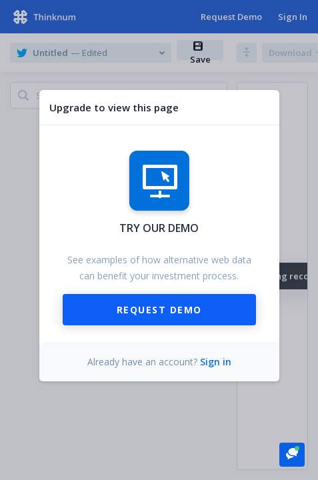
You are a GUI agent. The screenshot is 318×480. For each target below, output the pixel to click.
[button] (292, 453)
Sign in (215, 361)
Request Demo (159, 309)
